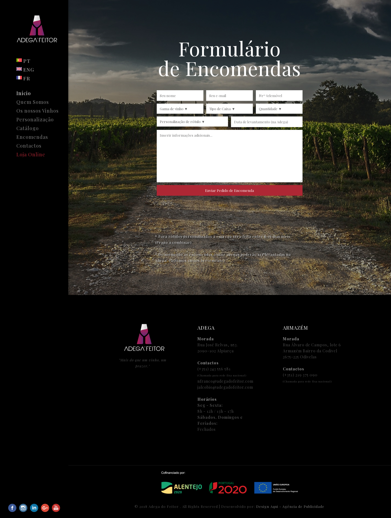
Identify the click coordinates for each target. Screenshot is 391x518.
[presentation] (229, 213)
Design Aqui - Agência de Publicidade (290, 506)
